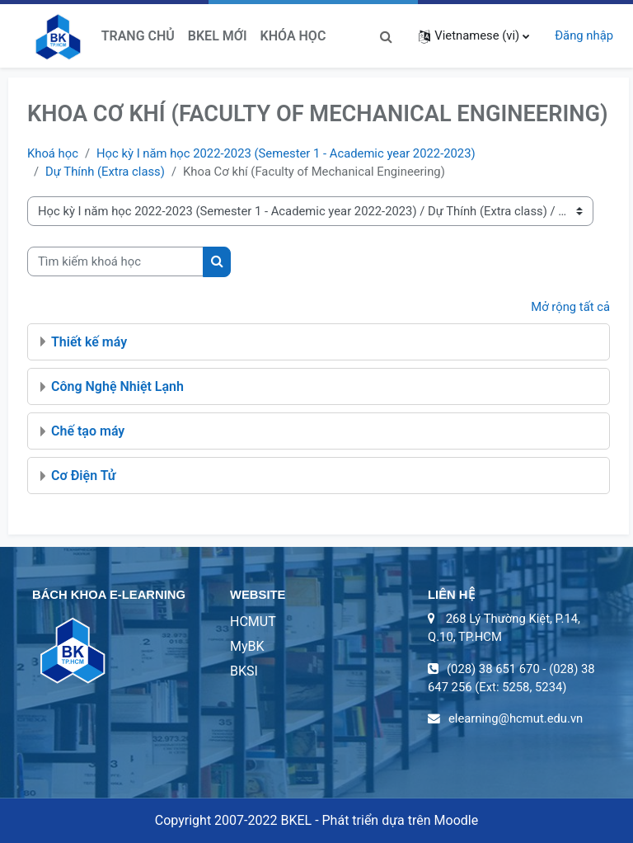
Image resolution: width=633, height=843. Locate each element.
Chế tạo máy (87, 431)
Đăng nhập (584, 35)
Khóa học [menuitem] (293, 36)
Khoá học (52, 153)
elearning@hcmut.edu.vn (515, 718)
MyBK (247, 646)
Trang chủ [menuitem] (138, 36)
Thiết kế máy (89, 342)
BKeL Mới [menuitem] (217, 36)
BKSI (244, 671)
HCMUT (253, 621)
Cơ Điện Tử (83, 475)
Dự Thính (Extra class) (105, 171)
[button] (386, 35)
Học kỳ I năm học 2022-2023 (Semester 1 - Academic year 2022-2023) (286, 153)
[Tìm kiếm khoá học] (115, 261)
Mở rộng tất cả (570, 306)
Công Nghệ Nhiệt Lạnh (117, 386)
